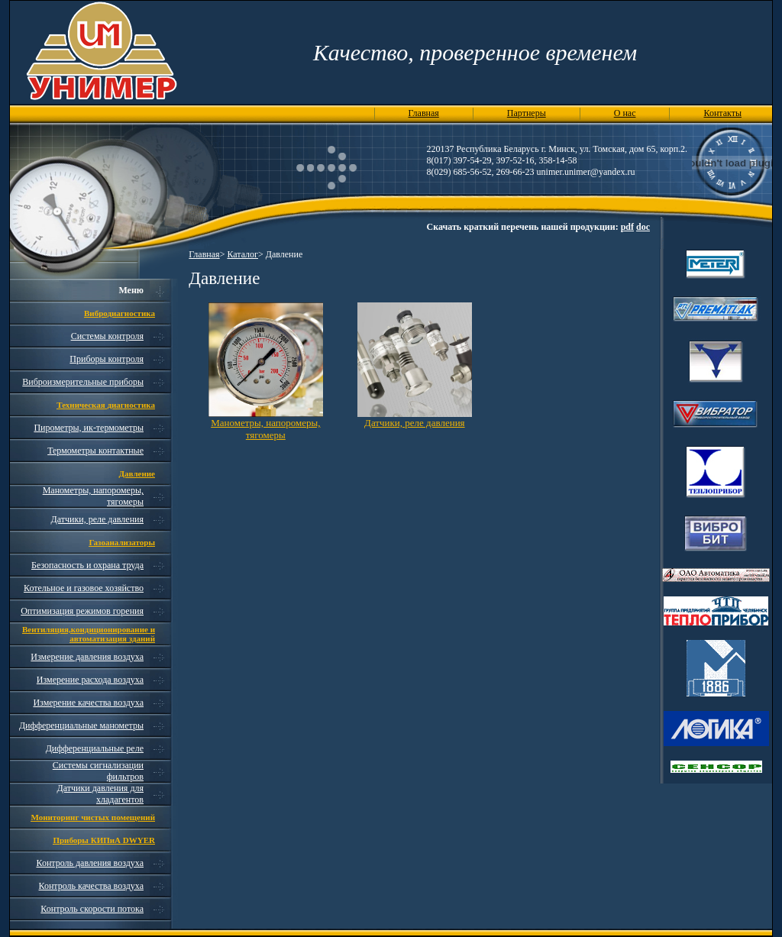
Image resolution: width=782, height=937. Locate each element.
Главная (424, 113)
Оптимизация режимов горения (82, 611)
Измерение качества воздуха (88, 702)
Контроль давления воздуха (90, 863)
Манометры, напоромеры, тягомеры (265, 429)
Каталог (242, 254)
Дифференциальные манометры (81, 725)
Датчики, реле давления (97, 519)
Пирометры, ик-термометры (89, 427)
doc (643, 226)
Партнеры (526, 113)
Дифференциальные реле (95, 748)
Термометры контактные (95, 450)
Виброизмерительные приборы (83, 381)
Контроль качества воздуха (91, 885)
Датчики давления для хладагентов (100, 794)
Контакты (722, 113)
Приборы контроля (106, 359)
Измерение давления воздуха (87, 656)
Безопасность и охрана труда (87, 565)
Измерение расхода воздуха (90, 679)
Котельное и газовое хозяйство (84, 588)
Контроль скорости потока (92, 908)
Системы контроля (107, 336)
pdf (627, 226)
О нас (625, 113)
